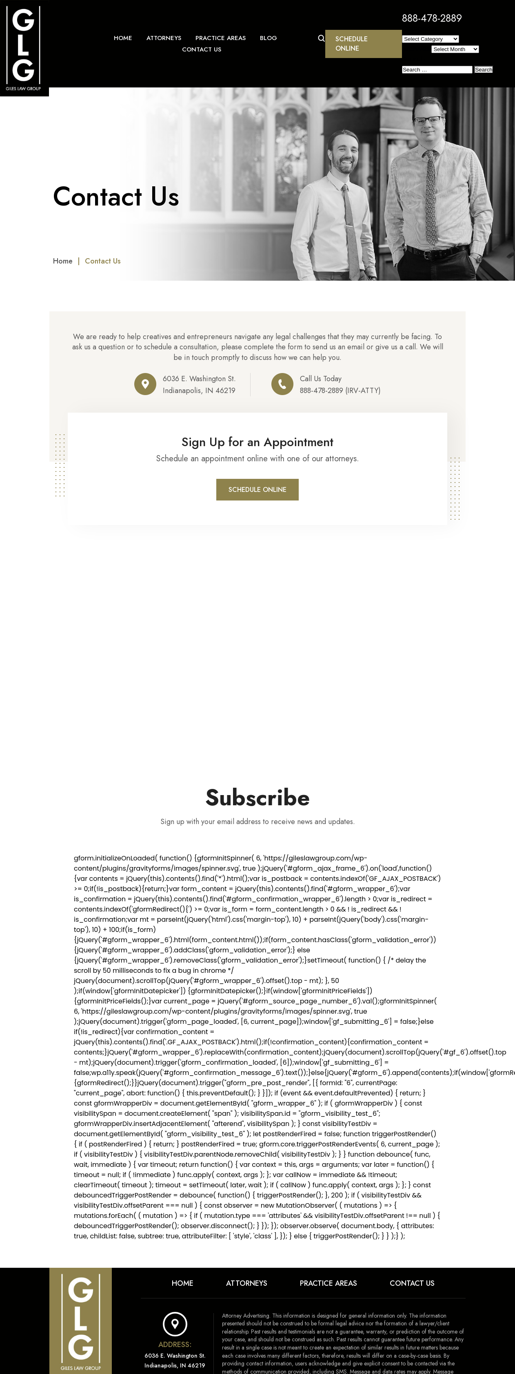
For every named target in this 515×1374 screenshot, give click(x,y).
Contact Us (201, 49)
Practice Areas (220, 38)
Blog (268, 38)
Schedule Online (351, 43)
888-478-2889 (432, 18)
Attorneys (164, 38)
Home (123, 38)
